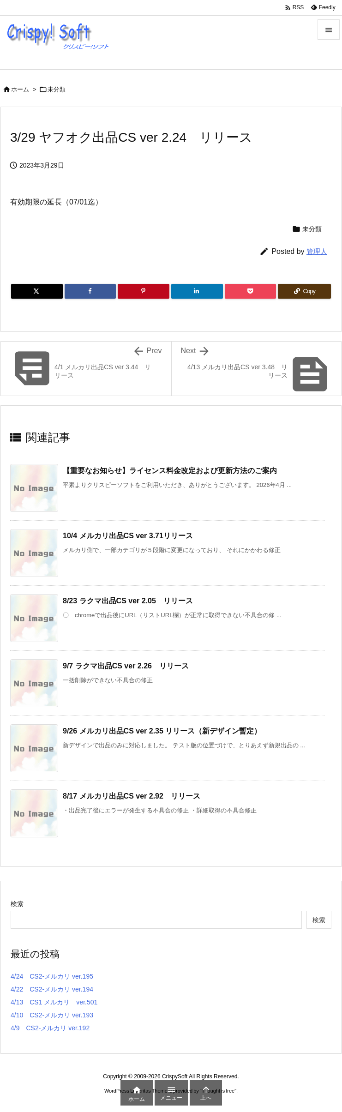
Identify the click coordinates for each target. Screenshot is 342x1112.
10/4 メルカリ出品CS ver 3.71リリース (128, 536)
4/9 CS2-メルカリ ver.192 (50, 1028)
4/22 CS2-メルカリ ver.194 (52, 989)
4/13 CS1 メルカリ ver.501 (54, 1002)
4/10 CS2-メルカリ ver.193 (52, 1015)
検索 (17, 904)
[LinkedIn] (197, 291)
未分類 (57, 89)
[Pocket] (250, 291)
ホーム (20, 89)
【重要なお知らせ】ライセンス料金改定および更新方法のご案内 (170, 471)
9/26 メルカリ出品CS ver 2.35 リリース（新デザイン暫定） (162, 731)
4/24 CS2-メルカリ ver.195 (52, 976)
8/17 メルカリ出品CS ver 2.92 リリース (131, 796)
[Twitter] (37, 291)
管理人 (316, 251)
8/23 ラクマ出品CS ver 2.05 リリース (128, 601)
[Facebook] (90, 291)
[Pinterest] (143, 291)
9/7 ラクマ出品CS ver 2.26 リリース (126, 666)
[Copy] (304, 291)
